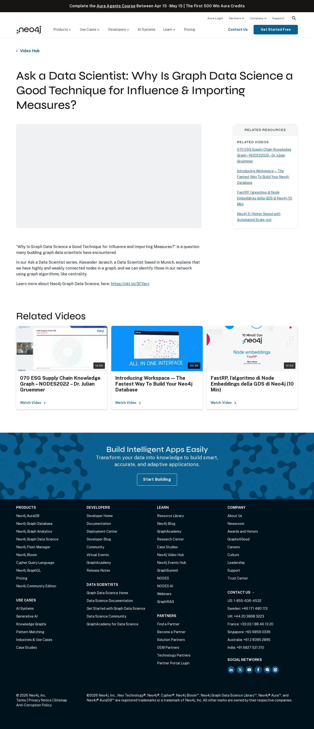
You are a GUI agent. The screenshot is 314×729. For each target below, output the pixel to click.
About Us (234, 516)
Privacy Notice (40, 700)
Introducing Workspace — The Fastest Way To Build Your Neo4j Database (263, 177)
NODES (163, 578)
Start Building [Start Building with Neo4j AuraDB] (157, 479)
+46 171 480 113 (255, 608)
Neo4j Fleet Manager (33, 547)
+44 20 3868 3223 (249, 616)
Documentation (99, 524)
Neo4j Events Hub (171, 563)
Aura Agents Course (116, 6)
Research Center (170, 539)
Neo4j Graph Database (34, 524)
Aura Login (215, 18)
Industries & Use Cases (34, 640)
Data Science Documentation (110, 601)
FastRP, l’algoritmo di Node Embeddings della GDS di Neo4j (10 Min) (264, 198)
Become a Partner (171, 632)
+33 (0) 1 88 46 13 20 (256, 624)
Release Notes (98, 570)
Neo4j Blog (166, 524)
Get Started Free (276, 29)
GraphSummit (167, 570)
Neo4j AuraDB (27, 516)
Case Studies (26, 647)
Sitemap (60, 700)
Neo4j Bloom (26, 555)
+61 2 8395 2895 (256, 640)
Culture (233, 555)
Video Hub (30, 51)
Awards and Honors (242, 531)
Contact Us (238, 29)
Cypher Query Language (35, 563)
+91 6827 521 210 (250, 647)
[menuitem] (215, 18)
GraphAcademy (99, 563)
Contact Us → (241, 592)
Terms (21, 700)
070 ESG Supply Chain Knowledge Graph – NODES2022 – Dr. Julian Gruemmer (264, 155)
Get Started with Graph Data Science (116, 608)
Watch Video (33, 403)
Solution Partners (171, 640)
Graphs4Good (238, 539)
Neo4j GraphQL (28, 570)
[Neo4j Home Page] (29, 29)
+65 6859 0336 (257, 632)
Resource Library (170, 516)
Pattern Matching (30, 632)
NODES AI (165, 586)
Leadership (236, 563)
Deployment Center (102, 531)
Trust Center (237, 578)
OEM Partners (168, 647)
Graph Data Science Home (107, 593)
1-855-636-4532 (247, 601)
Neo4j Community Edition (36, 586)
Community (95, 547)
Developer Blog (99, 539)
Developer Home (100, 516)
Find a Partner (168, 624)
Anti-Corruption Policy (34, 705)
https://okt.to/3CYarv (130, 283)
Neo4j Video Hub (170, 555)
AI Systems (146, 29)
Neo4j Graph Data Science (37, 539)
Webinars (164, 594)
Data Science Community (106, 616)
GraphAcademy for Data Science (112, 624)
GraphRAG (165, 602)
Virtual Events (98, 555)
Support (278, 18)
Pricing (189, 29)
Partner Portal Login (173, 663)
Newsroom (235, 524)
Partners (235, 18)
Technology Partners (174, 655)
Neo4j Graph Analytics (34, 531)
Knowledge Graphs (31, 624)
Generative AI (27, 616)
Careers (233, 547)
